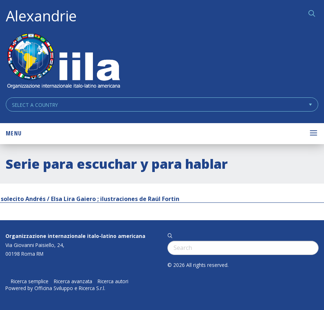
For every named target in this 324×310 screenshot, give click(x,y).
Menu (14, 133)
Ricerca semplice (29, 281)
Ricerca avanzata (73, 281)
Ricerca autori (113, 281)
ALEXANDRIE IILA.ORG (63, 62)
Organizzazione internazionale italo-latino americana (75, 235)
